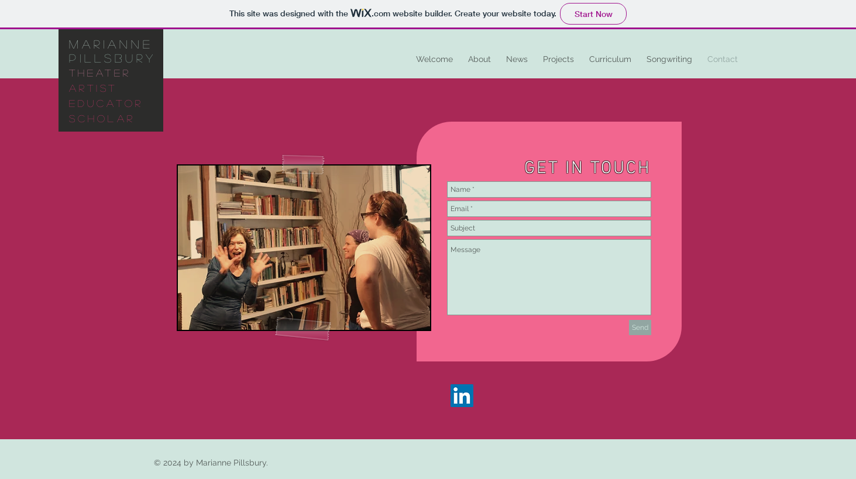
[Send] (640, 327)
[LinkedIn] (462, 395)
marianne (111, 44)
